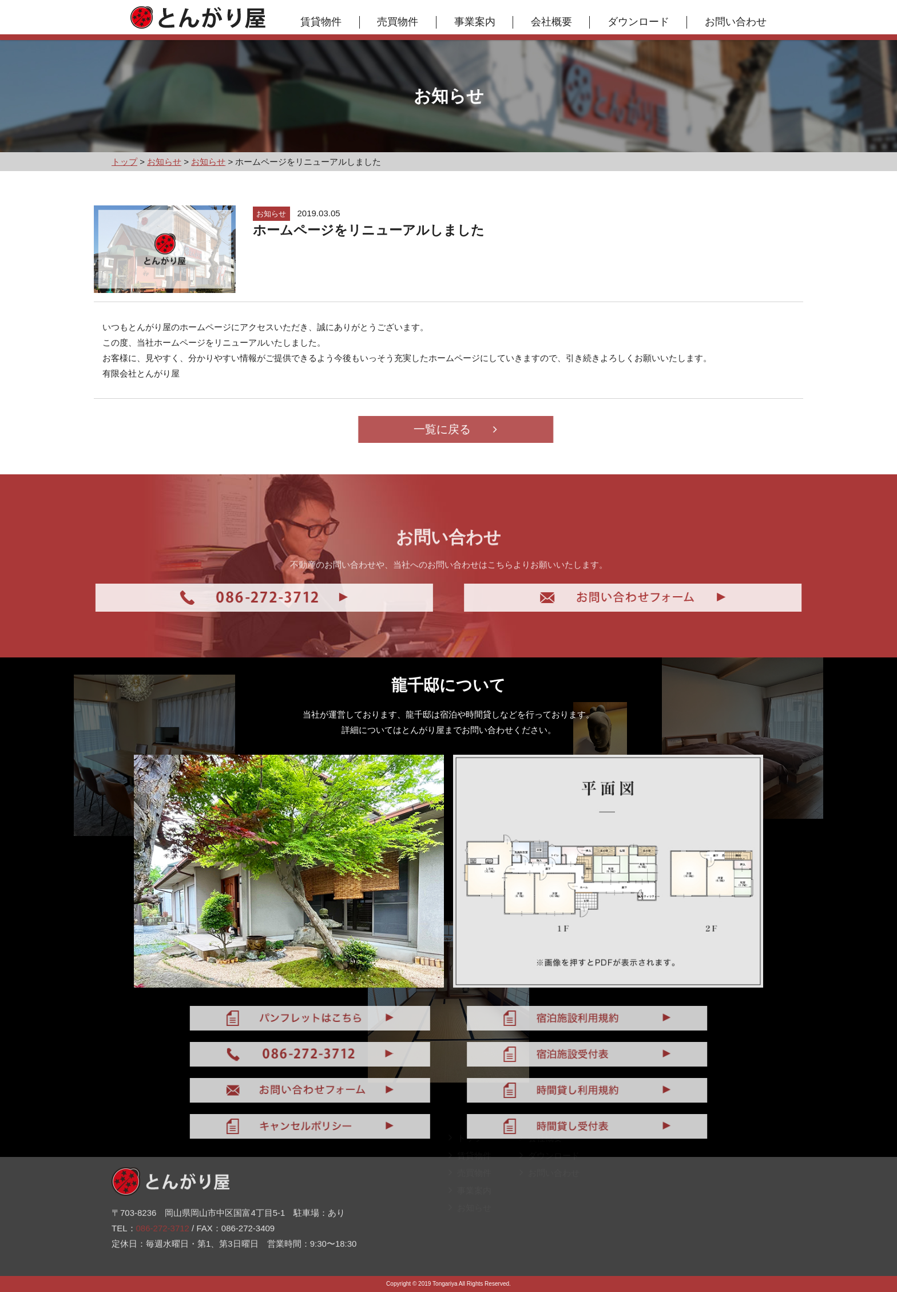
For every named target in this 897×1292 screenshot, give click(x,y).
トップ (466, 1147)
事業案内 (474, 21)
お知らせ (470, 1217)
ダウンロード (638, 21)
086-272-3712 (162, 1201)
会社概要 (551, 21)
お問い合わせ (736, 21)
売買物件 (397, 21)
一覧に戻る (482, 429)
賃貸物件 (321, 21)
